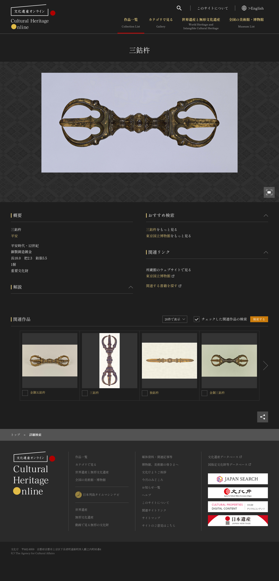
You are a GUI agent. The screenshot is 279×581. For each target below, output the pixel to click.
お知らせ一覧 (151, 487)
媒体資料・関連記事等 (157, 457)
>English (253, 8)
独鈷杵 (154, 392)
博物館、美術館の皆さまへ (160, 464)
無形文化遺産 (84, 517)
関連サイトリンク (154, 510)
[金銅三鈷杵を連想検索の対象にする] (204, 393)
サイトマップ (151, 518)
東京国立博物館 (158, 235)
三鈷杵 (151, 229)
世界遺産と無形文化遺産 (201, 24)
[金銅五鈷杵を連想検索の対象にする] (25, 393)
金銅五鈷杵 (37, 392)
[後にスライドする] (263, 366)
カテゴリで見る (161, 24)
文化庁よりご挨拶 (154, 472)
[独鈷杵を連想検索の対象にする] (145, 393)
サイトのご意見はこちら (158, 525)
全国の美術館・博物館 (246, 24)
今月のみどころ (152, 480)
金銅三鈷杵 (217, 392)
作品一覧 (131, 24)
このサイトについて (212, 8)
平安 (14, 235)
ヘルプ (146, 495)
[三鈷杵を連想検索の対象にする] (85, 393)
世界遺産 (81, 509)
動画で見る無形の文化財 (92, 525)
